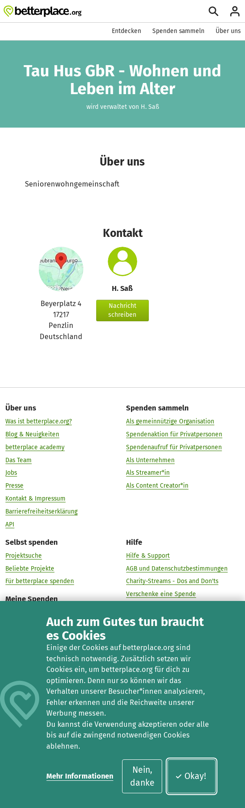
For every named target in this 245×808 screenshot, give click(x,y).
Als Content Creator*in (157, 485)
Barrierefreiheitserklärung (41, 511)
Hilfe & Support (148, 555)
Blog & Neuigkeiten (32, 434)
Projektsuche (23, 555)
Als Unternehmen (150, 460)
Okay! (190, 776)
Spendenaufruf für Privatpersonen (174, 447)
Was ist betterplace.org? (38, 421)
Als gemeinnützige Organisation (170, 421)
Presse (14, 485)
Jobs (11, 473)
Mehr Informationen (79, 776)
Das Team (18, 460)
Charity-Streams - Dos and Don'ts (172, 581)
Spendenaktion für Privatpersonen (174, 434)
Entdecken (126, 31)
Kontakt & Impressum (35, 498)
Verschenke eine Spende (161, 593)
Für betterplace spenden (39, 581)
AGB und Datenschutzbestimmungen (177, 568)
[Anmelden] (235, 11)
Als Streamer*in (148, 473)
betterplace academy (35, 447)
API (9, 524)
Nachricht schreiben (122, 310)
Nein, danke (142, 776)
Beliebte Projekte (29, 568)
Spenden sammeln (178, 31)
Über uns (228, 31)
